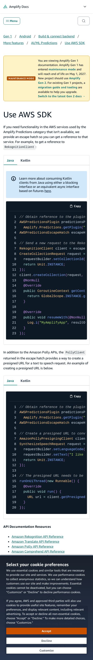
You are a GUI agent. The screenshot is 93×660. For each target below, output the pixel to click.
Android (25, 36)
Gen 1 (7, 36)
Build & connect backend (56, 36)
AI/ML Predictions (44, 43)
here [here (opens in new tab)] (47, 190)
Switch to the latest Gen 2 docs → (61, 96)
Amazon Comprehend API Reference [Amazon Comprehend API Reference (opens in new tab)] (38, 550)
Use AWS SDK (75, 43)
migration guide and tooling (57, 87)
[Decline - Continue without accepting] (46, 640)
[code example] (46, 274)
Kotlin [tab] (25, 160)
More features (13, 43)
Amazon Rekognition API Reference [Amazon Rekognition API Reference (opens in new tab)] (37, 535)
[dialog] (46, 607)
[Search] (84, 21)
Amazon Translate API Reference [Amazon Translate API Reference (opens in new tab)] (35, 540)
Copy (77, 206)
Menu (11, 21)
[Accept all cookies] (46, 631)
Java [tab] (10, 160)
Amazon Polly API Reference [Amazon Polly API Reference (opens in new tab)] (32, 545)
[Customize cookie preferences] (46, 650)
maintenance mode (62, 69)
